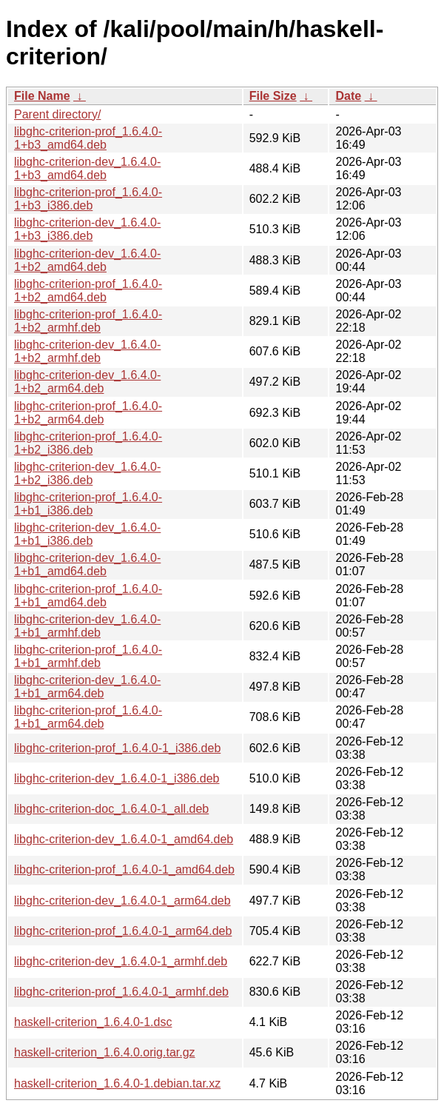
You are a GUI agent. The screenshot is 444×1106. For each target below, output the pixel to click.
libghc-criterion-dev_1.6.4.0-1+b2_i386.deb (87, 473)
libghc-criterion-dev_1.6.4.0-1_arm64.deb (122, 900)
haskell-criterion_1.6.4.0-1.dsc (93, 1022)
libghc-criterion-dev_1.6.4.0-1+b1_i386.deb (87, 534)
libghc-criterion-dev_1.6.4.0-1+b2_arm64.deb (87, 382)
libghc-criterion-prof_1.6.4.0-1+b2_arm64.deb (88, 413)
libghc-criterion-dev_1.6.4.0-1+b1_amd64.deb (87, 564)
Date (348, 96)
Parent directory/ (57, 114)
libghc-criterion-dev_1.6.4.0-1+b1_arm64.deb (87, 687)
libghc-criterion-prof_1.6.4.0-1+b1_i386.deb (88, 504)
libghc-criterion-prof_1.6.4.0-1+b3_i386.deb (88, 199)
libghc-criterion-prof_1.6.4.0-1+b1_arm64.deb (88, 717)
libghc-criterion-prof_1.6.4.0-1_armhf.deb (121, 991)
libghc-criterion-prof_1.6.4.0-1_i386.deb (117, 748)
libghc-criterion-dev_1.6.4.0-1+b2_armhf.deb (87, 351)
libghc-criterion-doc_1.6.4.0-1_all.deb (111, 808)
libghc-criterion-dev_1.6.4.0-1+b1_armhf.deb (87, 626)
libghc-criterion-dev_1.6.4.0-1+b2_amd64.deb (87, 260)
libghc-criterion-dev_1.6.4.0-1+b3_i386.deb (87, 229)
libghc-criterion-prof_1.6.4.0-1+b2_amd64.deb (88, 291)
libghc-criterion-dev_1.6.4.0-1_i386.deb (117, 778)
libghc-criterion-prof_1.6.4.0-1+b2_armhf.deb (88, 321)
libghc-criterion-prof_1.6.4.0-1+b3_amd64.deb (88, 138)
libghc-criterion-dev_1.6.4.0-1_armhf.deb (120, 961)
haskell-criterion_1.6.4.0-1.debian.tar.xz (117, 1083)
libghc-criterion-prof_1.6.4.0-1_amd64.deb (124, 869)
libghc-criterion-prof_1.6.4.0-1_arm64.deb (123, 931)
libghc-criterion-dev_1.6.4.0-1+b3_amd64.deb (87, 168)
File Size (273, 96)
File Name (42, 96)
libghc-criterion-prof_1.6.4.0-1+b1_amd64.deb (88, 596)
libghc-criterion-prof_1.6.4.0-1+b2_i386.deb (88, 443)
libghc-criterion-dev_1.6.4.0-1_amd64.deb (123, 839)
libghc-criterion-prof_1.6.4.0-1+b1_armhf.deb (88, 656)
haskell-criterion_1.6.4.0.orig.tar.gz (104, 1052)
